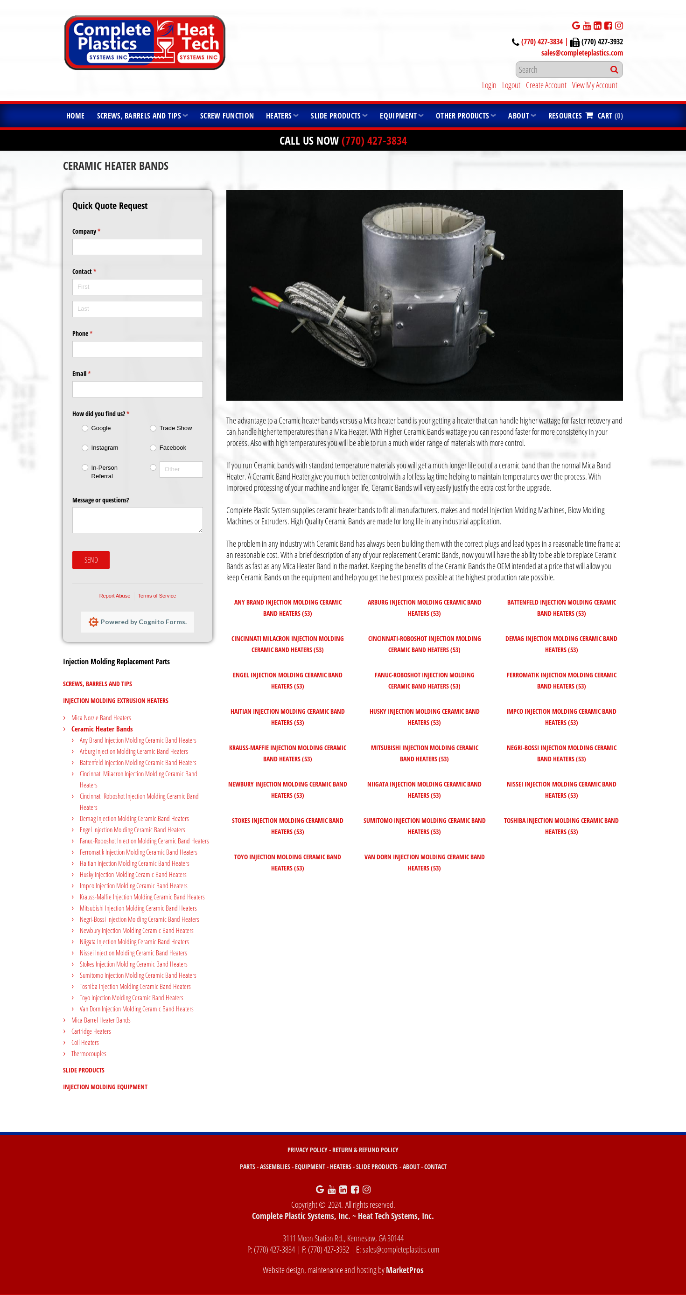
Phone (93, 333)
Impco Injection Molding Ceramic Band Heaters (134, 885)
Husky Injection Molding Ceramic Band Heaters (133, 874)
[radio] (103, 428)
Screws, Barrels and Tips (139, 116)
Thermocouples (88, 1053)
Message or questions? (100, 499)
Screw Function (227, 116)
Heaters (279, 116)
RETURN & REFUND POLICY (365, 1149)
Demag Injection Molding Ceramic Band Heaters (134, 818)
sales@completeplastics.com (582, 53)
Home (75, 116)
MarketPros (405, 1269)
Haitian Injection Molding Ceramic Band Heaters (134, 863)
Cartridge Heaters (91, 1031)
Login (489, 85)
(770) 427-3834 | (545, 41)
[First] (137, 287)
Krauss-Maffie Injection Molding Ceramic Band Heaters (142, 896)
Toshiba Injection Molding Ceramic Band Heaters (135, 986)
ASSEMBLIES (275, 1166)
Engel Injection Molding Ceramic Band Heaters (132, 829)
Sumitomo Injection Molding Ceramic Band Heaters (138, 975)
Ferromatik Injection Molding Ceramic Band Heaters (138, 851)
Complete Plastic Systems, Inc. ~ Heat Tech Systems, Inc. (343, 1215)
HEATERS (340, 1166)
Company (97, 231)
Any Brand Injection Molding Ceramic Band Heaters (138, 740)
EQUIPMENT (310, 1166)
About (518, 116)
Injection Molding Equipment (105, 1086)
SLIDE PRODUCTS (377, 1166)
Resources (565, 116)
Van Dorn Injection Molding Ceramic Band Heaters (137, 1008)
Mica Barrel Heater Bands (101, 1019)
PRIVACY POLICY (307, 1149)
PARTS (247, 1166)
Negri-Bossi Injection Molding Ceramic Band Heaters (139, 919)
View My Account (594, 85)
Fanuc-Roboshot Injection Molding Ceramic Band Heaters (144, 840)
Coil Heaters (85, 1042)
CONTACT (435, 1166)
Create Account (546, 85)
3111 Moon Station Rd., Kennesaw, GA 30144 (343, 1238)
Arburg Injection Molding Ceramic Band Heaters (134, 751)
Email (92, 373)
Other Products (462, 116)
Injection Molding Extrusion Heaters (115, 700)
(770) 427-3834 (374, 140)
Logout (511, 85)
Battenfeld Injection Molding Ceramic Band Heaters (138, 762)
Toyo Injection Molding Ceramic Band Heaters (131, 997)
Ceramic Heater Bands (102, 728)
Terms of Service (157, 596)
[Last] (137, 309)
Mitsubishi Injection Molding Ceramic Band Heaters (138, 907)
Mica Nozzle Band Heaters (101, 717)
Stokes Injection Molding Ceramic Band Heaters (134, 963)
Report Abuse (115, 596)
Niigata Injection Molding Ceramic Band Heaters (134, 941)
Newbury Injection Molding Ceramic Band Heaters (137, 930)
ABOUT (411, 1166)
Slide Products (336, 116)
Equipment (398, 116)
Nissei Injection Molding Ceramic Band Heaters (133, 952)
